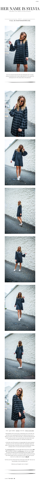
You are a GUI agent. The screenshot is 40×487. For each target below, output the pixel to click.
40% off (27, 456)
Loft (10, 430)
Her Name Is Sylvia (20, 8)
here (33, 451)
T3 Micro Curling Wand (29, 430)
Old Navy (18, 430)
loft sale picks (21, 451)
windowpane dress (11, 449)
